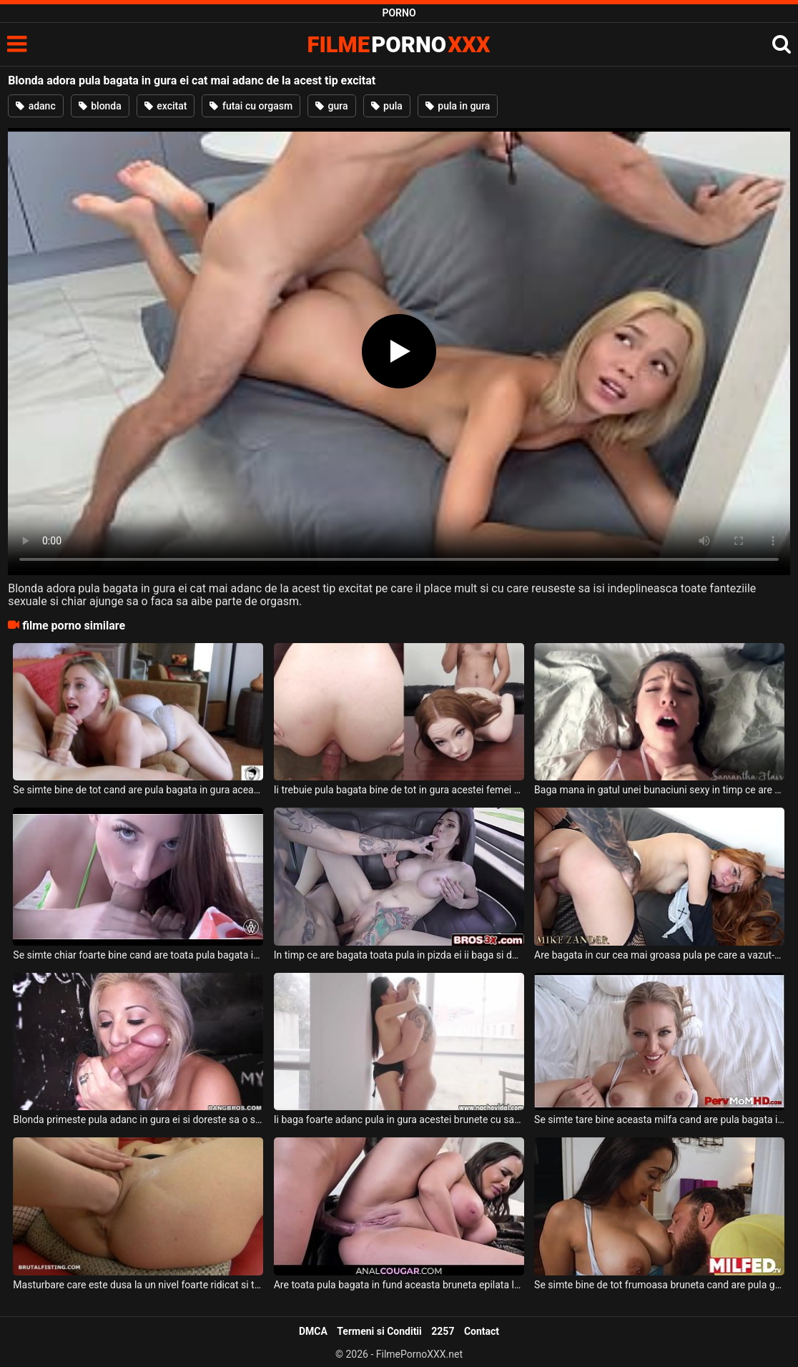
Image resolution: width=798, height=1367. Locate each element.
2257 (442, 1331)
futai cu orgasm (251, 106)
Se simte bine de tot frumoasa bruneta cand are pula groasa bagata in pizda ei (659, 1284)
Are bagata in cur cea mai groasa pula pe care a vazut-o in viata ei (659, 955)
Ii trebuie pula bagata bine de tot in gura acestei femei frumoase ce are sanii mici (399, 789)
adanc (36, 106)
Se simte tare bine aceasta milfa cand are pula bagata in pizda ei (659, 1119)
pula (387, 106)
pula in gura (458, 106)
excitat (165, 106)
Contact (481, 1331)
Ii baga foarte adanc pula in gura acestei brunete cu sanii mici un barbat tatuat (399, 1119)
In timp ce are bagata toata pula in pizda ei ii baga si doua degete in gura (399, 955)
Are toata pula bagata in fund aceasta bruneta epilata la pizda (399, 1284)
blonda (100, 106)
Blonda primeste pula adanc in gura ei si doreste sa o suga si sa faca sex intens (138, 1119)
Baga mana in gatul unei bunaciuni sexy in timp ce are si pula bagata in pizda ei (659, 789)
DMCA (313, 1331)
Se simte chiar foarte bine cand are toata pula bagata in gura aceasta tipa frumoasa (138, 955)
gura (331, 106)
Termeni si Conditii (379, 1331)
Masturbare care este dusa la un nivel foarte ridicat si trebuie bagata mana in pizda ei (138, 1284)
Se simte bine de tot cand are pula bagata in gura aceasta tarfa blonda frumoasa (138, 789)
